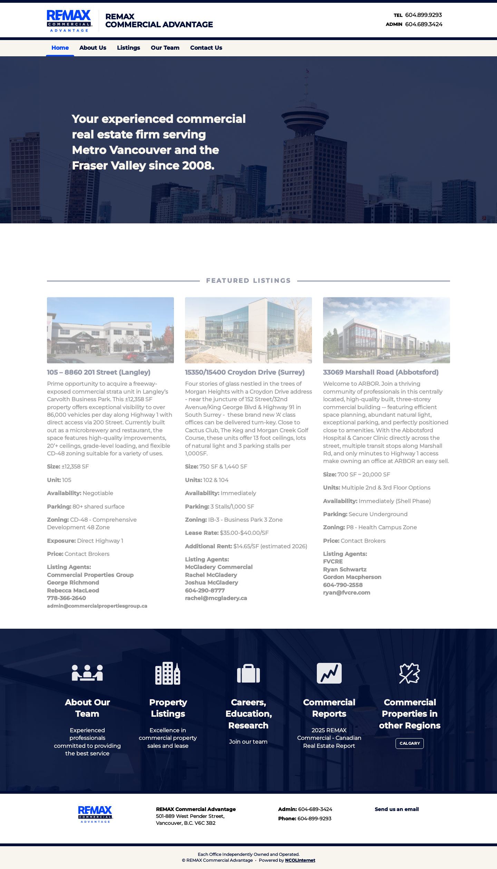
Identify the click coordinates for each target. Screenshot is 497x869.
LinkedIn (392, 820)
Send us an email (397, 809)
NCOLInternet (300, 860)
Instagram (427, 48)
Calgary (410, 743)
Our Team (165, 48)
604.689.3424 (423, 24)
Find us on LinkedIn (439, 48)
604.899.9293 (423, 15)
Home (60, 48)
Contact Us (206, 48)
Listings (128, 48)
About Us (92, 48)
